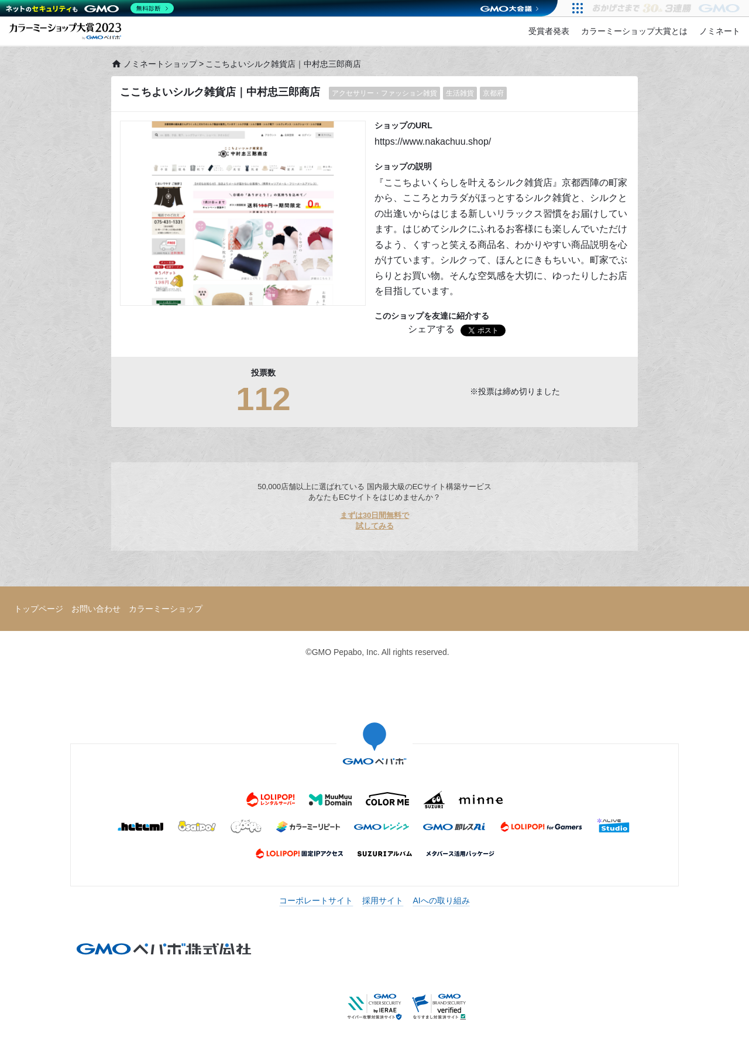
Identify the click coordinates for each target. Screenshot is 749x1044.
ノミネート (719, 31)
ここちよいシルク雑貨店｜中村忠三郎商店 (220, 92)
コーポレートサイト (316, 900)
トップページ (38, 609)
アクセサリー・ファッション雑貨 (384, 93)
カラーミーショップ (165, 609)
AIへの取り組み (441, 900)
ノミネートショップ (154, 64)
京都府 (493, 93)
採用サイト (382, 900)
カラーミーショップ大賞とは (634, 31)
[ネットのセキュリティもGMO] (90, 8)
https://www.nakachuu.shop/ (432, 141)
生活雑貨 (460, 93)
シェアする (431, 329)
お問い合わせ (96, 609)
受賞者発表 (548, 31)
